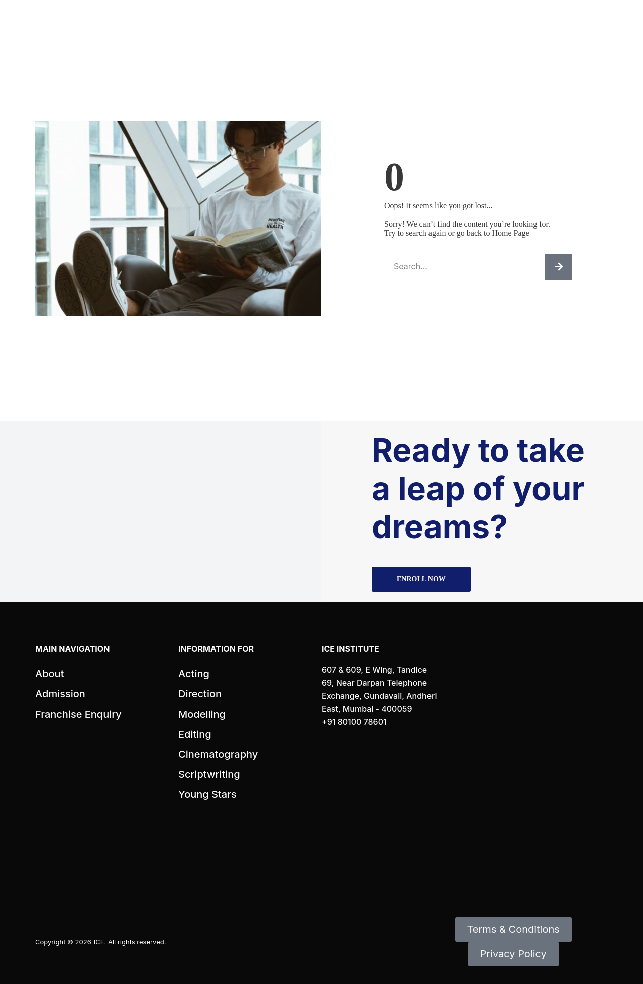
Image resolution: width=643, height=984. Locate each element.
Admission (60, 694)
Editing (194, 734)
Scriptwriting (209, 774)
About (49, 674)
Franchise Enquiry (78, 714)
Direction (200, 694)
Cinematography (218, 754)
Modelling (202, 714)
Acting (193, 674)
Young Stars (207, 794)
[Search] (558, 267)
